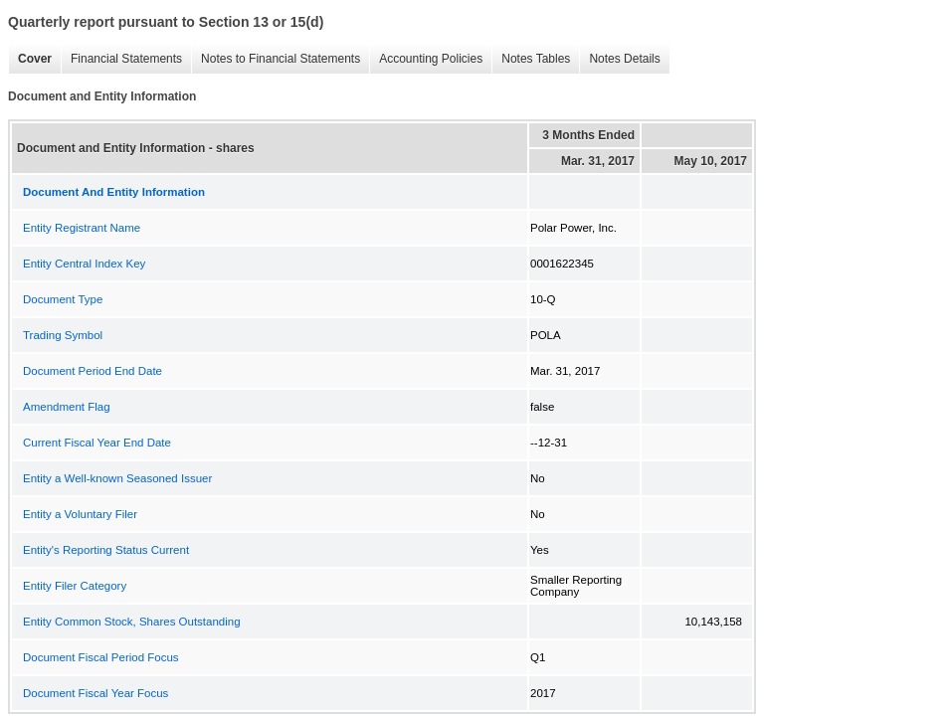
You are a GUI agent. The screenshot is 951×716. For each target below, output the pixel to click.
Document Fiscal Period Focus (101, 657)
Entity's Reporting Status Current (106, 550)
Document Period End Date (92, 371)
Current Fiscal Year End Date (97, 442)
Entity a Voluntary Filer (80, 514)
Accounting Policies (425, 59)
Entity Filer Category (74, 586)
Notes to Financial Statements (275, 59)
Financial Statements (121, 59)
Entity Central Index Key (84, 263)
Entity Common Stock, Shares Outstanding (132, 621)
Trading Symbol (62, 335)
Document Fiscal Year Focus (95, 693)
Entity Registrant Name (81, 228)
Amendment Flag (66, 407)
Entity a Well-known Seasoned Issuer (117, 478)
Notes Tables (530, 59)
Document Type (62, 299)
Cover (30, 59)
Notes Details (619, 59)
